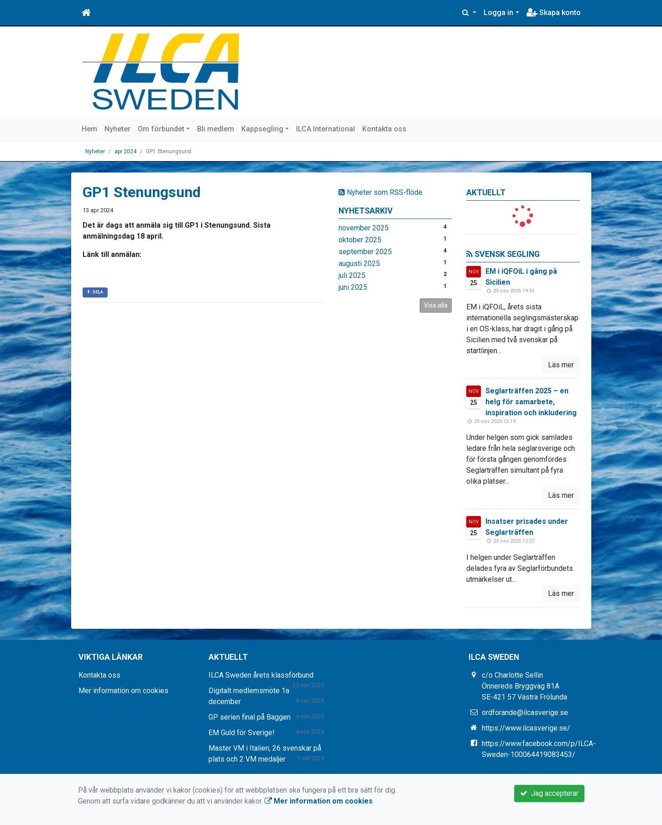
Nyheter (117, 129)
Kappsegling (262, 129)
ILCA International (325, 129)
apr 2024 (125, 151)
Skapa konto (553, 12)
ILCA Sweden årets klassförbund (261, 675)
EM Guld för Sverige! (242, 732)
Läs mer (561, 364)
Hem (89, 129)
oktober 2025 (360, 239)
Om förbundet (161, 129)
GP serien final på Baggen (250, 717)
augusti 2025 (359, 263)
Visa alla (436, 305)
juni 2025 (353, 287)
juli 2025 (352, 275)
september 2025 (365, 251)
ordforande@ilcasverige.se (525, 712)
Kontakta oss (384, 129)
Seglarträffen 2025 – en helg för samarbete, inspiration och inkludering (531, 401)
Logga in (498, 12)
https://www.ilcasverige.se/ (526, 728)
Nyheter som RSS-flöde (380, 192)
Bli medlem (215, 129)
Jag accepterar (549, 793)
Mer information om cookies (123, 690)
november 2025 (364, 228)
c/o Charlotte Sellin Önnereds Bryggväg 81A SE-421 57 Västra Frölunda (524, 686)
